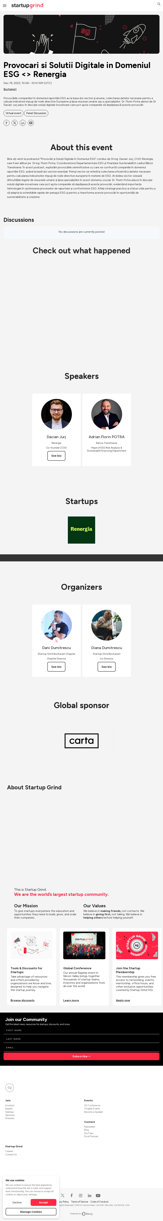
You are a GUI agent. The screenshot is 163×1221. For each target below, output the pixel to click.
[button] (159, 4)
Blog (86, 1130)
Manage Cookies (31, 1211)
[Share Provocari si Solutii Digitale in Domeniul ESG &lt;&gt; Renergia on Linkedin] (23, 123)
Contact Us (11, 1154)
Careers (9, 1151)
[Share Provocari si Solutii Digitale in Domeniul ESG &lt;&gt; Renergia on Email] (31, 123)
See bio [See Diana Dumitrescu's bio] (107, 666)
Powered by (81, 1214)
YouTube (88, 1133)
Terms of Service (80, 1201)
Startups (9, 1112)
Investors (9, 1105)
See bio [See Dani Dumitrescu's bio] (56, 666)
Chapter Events (92, 1108)
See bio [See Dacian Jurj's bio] (56, 455)
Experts (9, 1108)
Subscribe (80, 1056)
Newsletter (89, 1126)
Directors (9, 1118)
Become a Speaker (93, 1112)
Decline (17, 1202)
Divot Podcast (91, 1136)
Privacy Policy (62, 1201)
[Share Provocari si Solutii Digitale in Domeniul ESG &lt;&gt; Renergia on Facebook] (6, 123)
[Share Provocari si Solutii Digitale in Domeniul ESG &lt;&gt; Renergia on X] (14, 123)
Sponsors (10, 1115)
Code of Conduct (99, 1201)
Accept (43, 1202)
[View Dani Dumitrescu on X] (56, 641)
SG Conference (92, 1105)
